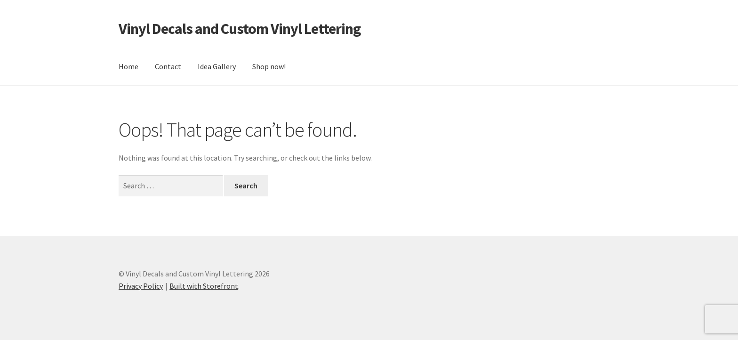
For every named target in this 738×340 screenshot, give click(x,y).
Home (128, 66)
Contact (168, 66)
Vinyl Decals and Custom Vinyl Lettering (240, 28)
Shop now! (269, 66)
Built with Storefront (203, 286)
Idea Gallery (217, 66)
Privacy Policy (141, 286)
